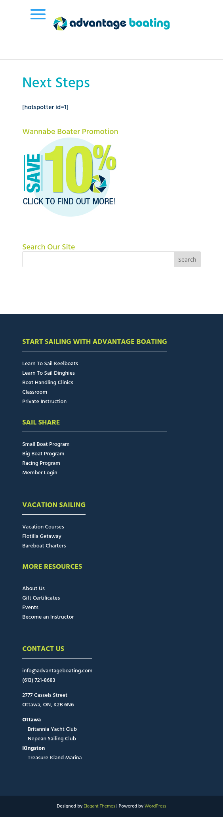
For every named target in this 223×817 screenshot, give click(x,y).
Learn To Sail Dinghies (48, 373)
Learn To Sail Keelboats (50, 363)
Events (30, 607)
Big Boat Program (43, 454)
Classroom (34, 392)
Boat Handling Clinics (47, 382)
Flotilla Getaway (41, 536)
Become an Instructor (48, 617)
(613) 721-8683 (38, 680)
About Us (33, 588)
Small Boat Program (45, 444)
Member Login (39, 472)
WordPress (155, 806)
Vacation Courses (43, 527)
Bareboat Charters (44, 546)
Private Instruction (44, 401)
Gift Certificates (41, 598)
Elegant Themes (99, 806)
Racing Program (41, 463)
